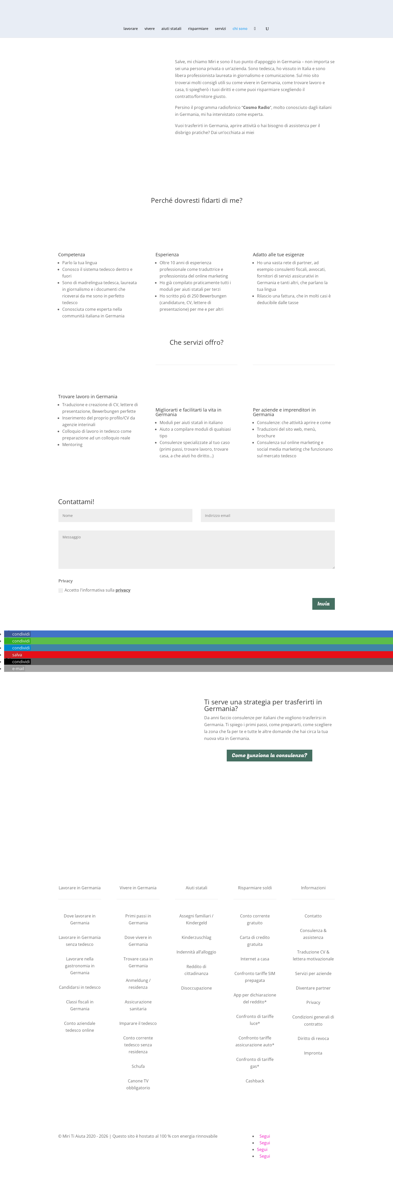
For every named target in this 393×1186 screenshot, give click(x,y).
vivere (149, 29)
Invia (323, 603)
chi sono (240, 29)
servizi (220, 29)
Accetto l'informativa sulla (94, 590)
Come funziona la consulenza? (269, 755)
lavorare (130, 29)
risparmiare (198, 29)
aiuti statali (171, 29)
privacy (123, 590)
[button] (17, 634)
